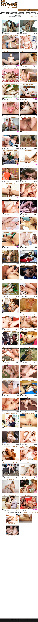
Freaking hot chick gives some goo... (10, 446)
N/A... (10, 199)
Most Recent (34, 10)
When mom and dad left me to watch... (10, 429)
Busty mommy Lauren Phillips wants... (10, 117)
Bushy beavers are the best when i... (28, 216)
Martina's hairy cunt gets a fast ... (28, 429)
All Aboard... (28, 35)
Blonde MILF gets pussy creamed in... (28, 183)
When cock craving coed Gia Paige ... (10, 495)
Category (26, 10)
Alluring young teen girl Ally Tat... (28, 101)
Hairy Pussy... (10, 166)
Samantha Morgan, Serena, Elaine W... (28, 199)
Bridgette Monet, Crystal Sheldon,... (28, 249)
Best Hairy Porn (12, 535)
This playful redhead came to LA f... (10, 380)
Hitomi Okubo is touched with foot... (10, 298)
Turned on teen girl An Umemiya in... (28, 380)
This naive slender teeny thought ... (10, 18)
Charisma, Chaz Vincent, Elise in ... (28, 166)
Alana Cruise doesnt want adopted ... (10, 150)
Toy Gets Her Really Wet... (28, 84)
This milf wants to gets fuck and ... (10, 133)
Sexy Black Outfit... (10, 479)
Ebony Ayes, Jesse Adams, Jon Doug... (28, 265)
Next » (36, 16)
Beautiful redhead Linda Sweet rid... (10, 397)
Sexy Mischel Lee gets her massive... (28, 232)
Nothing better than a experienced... (28, 51)
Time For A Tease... (28, 150)
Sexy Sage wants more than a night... (28, 314)
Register (36, 4)
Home (20, 10)
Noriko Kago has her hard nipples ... (10, 364)
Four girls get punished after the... (28, 479)
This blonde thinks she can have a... (10, 35)
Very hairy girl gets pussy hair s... (10, 314)
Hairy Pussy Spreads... (10, 101)
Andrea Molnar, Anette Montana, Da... (28, 298)
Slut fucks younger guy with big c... (28, 364)
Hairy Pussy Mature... (10, 249)
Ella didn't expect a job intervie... (10, 51)
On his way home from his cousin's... (10, 68)
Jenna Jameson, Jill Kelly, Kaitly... (28, 347)
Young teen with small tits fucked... (28, 413)
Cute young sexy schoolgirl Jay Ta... (10, 462)
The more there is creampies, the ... (10, 232)
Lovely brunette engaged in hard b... (10, 265)
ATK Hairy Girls (12, 523)
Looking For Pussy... (10, 183)
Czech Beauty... (28, 68)
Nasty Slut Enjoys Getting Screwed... (28, 117)
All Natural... (28, 462)
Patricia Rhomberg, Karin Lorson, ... (28, 133)
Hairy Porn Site (25, 523)
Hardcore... (10, 216)
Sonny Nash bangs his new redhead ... (10, 413)
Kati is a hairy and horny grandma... (28, 446)
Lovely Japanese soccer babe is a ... (28, 331)
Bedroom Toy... (28, 495)
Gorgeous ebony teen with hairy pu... (10, 347)
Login (36, 3)
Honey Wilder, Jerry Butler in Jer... (10, 331)
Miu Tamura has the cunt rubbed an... (28, 281)
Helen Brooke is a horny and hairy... (10, 84)
